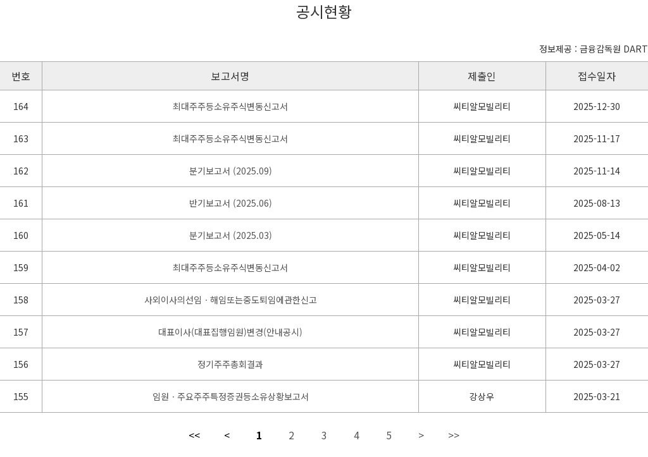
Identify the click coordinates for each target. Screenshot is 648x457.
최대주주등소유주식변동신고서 (230, 106)
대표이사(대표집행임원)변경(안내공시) (230, 332)
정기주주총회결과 (230, 364)
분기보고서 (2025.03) (230, 235)
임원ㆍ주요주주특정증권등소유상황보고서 (231, 396)
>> (453, 434)
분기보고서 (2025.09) (230, 170)
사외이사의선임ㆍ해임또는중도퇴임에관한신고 (230, 299)
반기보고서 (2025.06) (230, 203)
